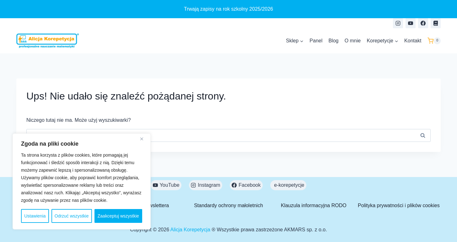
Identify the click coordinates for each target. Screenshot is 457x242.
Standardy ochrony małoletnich (228, 205)
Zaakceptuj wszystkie (118, 215)
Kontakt (412, 40)
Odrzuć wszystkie (72, 215)
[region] (82, 181)
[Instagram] (398, 23)
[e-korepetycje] (436, 23)
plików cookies (423, 205)
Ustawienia (35, 215)
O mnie (353, 40)
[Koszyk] (434, 40)
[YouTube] (411, 23)
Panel (315, 40)
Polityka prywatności (380, 205)
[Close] (144, 139)
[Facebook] (423, 23)
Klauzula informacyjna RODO (314, 205)
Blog (333, 40)
